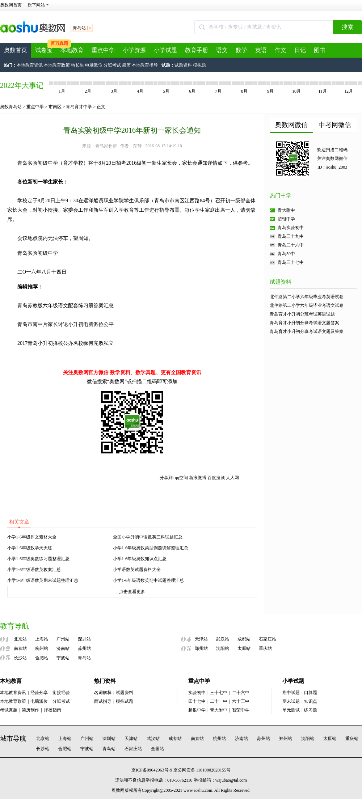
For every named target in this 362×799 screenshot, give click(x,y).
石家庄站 (267, 639)
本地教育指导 (145, 65)
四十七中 (197, 701)
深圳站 (84, 639)
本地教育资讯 (30, 65)
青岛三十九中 (291, 236)
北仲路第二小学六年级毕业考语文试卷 (307, 305)
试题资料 (183, 65)
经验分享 (39, 692)
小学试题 (165, 50)
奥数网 (118, 790)
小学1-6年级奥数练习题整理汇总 (38, 558)
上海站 (41, 639)
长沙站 (20, 657)
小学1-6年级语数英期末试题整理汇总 (42, 580)
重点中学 (103, 50)
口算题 (310, 692)
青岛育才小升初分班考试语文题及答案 (307, 331)
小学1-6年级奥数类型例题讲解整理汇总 (150, 547)
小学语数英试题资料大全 (137, 569)
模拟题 (199, 65)
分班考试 (112, 65)
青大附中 (286, 210)
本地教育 (72, 50)
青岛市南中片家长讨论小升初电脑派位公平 (65, 324)
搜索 (347, 27)
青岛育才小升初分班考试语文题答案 (304, 322)
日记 (300, 50)
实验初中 (197, 692)
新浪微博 (197, 477)
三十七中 (218, 692)
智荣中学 (240, 710)
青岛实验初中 (291, 227)
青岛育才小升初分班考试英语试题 (302, 314)
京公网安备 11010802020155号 (202, 770)
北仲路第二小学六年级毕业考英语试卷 (307, 296)
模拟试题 (124, 701)
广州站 (63, 639)
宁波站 (63, 657)
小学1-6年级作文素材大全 (31, 537)
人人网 (232, 477)
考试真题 (8, 710)
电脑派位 (93, 65)
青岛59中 (286, 253)
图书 (319, 50)
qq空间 (181, 477)
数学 (241, 50)
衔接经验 (61, 692)
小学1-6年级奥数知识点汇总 (140, 558)
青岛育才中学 (79, 106)
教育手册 (196, 50)
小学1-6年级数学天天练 (29, 547)
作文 (280, 50)
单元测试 (291, 710)
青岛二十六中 (291, 245)
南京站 (20, 648)
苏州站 (84, 648)
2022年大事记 (21, 85)
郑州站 (201, 648)
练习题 (310, 710)
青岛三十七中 (291, 262)
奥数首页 (15, 50)
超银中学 (286, 218)
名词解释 (102, 692)
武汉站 (222, 639)
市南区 (55, 106)
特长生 (77, 65)
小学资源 (134, 50)
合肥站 (41, 657)
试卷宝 (43, 50)
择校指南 (52, 710)
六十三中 (240, 701)
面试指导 (102, 701)
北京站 (20, 639)
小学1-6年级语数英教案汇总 (34, 569)
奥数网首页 (11, 5)
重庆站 (265, 648)
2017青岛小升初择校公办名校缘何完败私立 (65, 343)
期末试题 (291, 701)
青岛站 (84, 657)
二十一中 (218, 701)
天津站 (201, 639)
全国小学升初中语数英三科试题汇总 (147, 537)
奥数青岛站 (11, 106)
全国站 (157, 748)
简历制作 (30, 710)
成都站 (244, 639)
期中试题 (291, 692)
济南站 (63, 648)
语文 (222, 50)
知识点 (310, 701)
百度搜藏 (216, 477)
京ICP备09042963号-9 (151, 770)
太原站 (244, 648)
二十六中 (240, 692)
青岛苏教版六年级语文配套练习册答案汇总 (65, 305)
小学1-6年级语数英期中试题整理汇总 (148, 580)
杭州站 (41, 648)
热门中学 (280, 195)
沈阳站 (222, 648)
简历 (126, 65)
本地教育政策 (57, 65)
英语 (261, 50)
